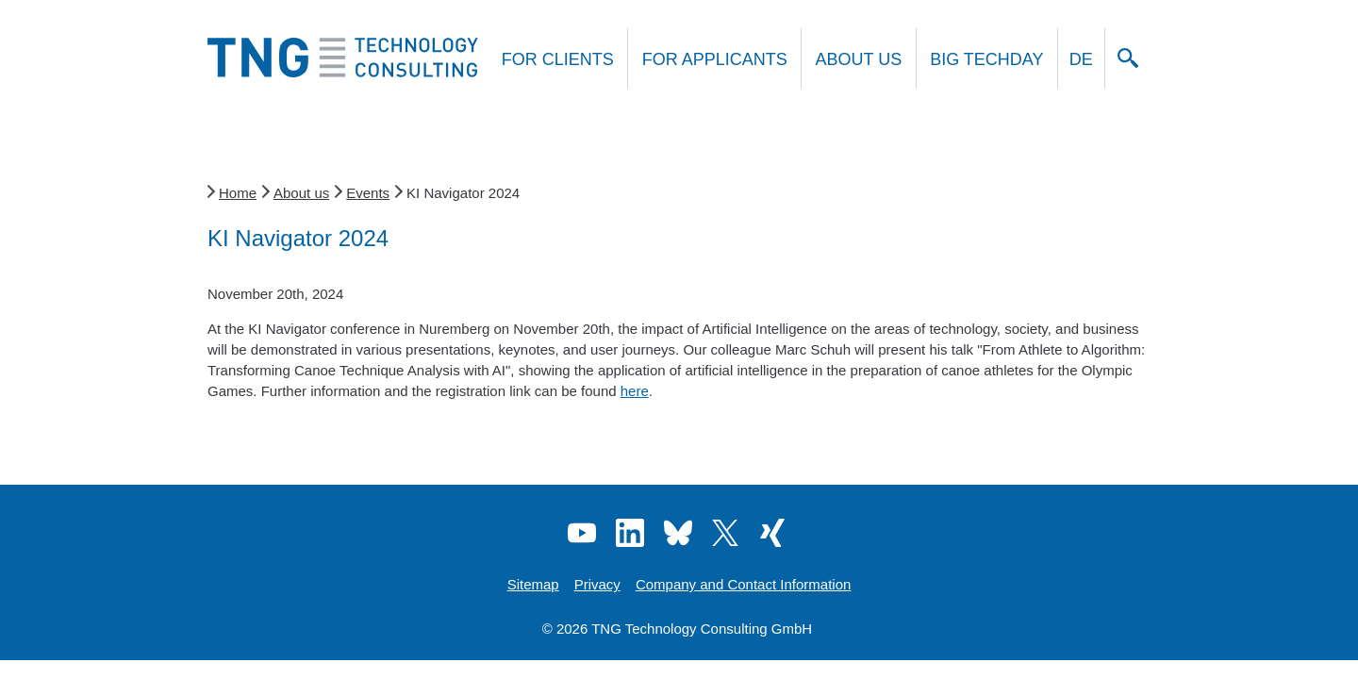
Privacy (597, 584)
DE (1081, 59)
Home (238, 193)
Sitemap (533, 584)
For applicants (714, 59)
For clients (558, 59)
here (635, 391)
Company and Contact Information (743, 584)
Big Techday (986, 59)
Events (367, 193)
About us (859, 59)
